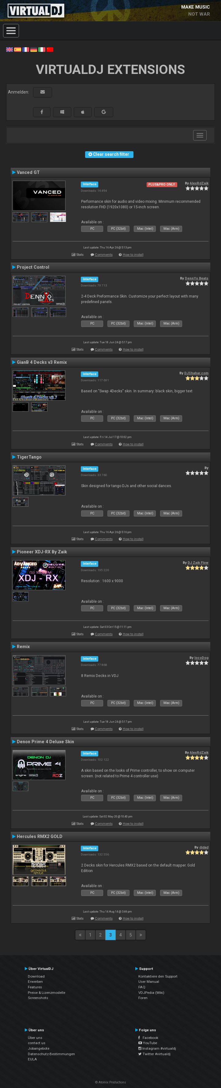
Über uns (35, 1038)
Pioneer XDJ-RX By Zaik (42, 551)
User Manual (148, 981)
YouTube (147, 1043)
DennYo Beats (196, 278)
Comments (104, 255)
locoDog (201, 657)
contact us (36, 1043)
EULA (32, 1059)
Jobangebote (38, 1048)
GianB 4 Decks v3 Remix (42, 362)
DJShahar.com (196, 373)
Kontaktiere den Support (158, 976)
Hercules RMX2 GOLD (39, 836)
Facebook (148, 1038)
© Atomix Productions (110, 1082)
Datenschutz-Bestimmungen (51, 1054)
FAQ (141, 987)
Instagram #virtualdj (157, 1048)
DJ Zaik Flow (198, 562)
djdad (203, 847)
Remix (23, 646)
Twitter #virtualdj (154, 1054)
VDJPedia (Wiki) (151, 992)
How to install (133, 255)
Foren (143, 998)
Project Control (33, 267)
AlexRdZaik (199, 183)
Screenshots (38, 998)
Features (35, 987)
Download (36, 976)
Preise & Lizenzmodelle (46, 992)
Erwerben (35, 981)
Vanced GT (28, 172)
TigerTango (29, 457)
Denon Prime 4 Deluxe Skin (45, 741)
